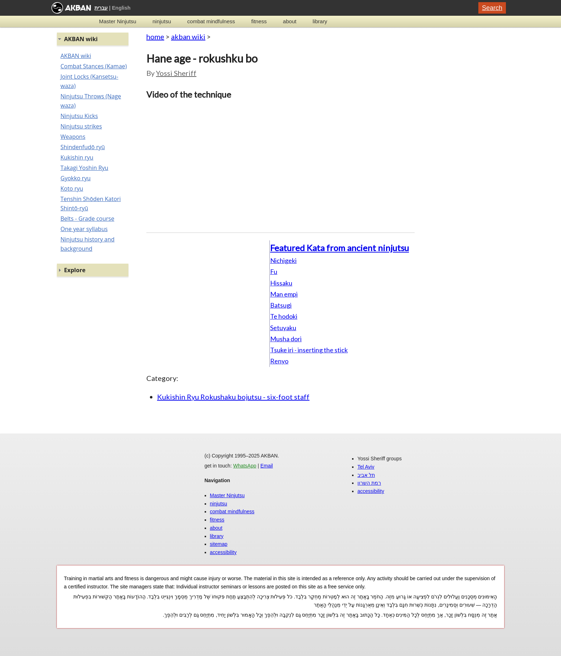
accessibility (223, 552)
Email (266, 466)
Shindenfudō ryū (82, 147)
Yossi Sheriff (176, 73)
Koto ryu (71, 188)
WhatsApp (245, 466)
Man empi (284, 294)
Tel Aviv (365, 467)
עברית (101, 8)
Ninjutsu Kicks (79, 116)
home (155, 36)
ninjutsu (161, 21)
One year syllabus (84, 229)
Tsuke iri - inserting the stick (309, 350)
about (290, 21)
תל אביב (366, 475)
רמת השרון (369, 483)
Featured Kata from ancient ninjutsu (339, 248)
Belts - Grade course (87, 218)
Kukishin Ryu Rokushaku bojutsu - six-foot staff (233, 396)
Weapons (73, 137)
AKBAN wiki (75, 56)
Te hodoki (283, 316)
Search (492, 7)
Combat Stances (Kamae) (93, 66)
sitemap (219, 544)
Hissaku (281, 283)
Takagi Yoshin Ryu (84, 168)
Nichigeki (283, 260)
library (320, 21)
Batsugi (281, 305)
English (121, 8)
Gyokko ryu (75, 178)
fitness (259, 21)
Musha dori (286, 339)
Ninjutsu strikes (81, 126)
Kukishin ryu (76, 157)
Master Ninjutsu (117, 21)
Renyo (279, 361)
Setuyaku (283, 328)
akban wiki (188, 36)
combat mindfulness (211, 21)
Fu (273, 271)
